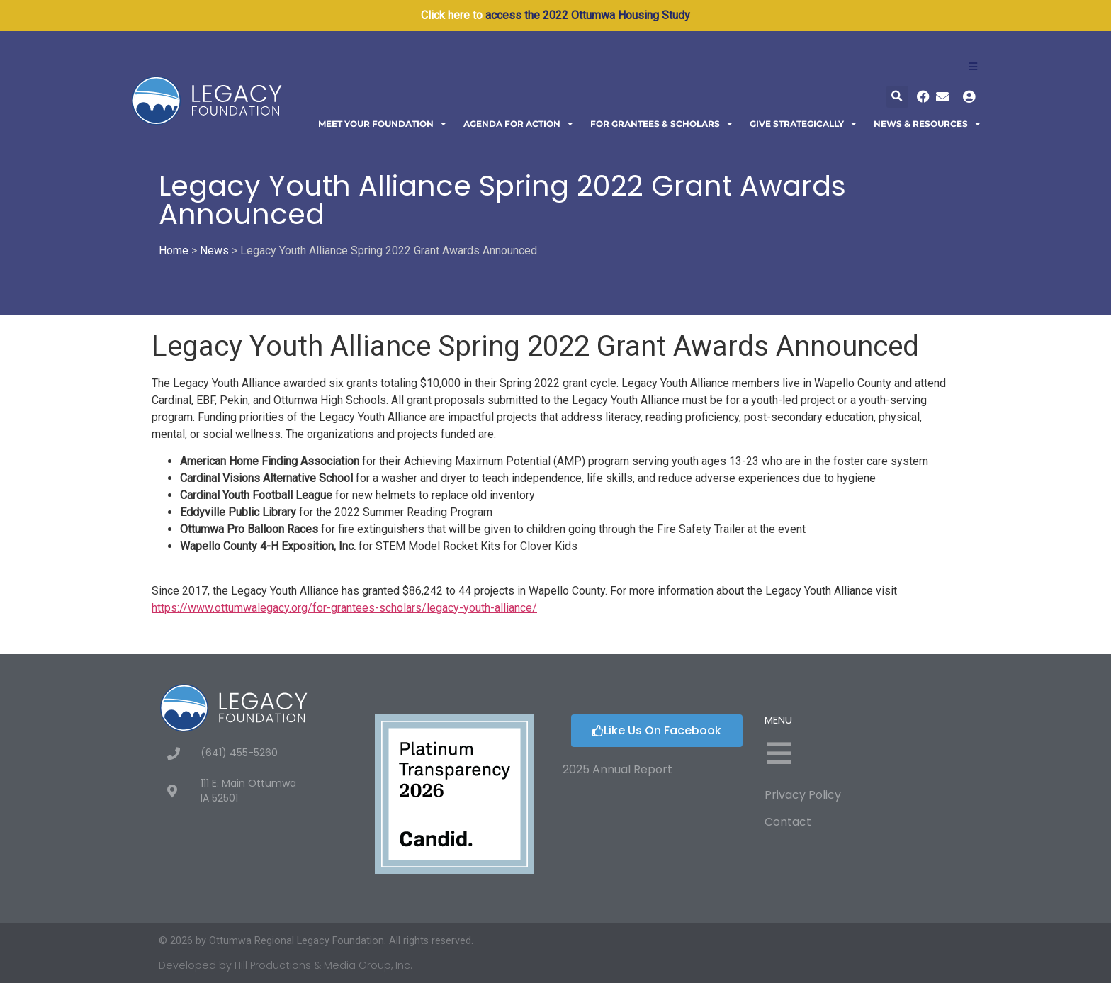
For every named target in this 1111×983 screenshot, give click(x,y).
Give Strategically (803, 124)
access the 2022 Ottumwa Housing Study (587, 15)
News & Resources (927, 124)
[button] (897, 97)
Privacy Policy (803, 795)
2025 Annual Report (617, 769)
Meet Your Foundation (382, 124)
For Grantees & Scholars (661, 124)
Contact (788, 822)
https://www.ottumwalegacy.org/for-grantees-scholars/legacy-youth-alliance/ (344, 607)
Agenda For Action (518, 124)
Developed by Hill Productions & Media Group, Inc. (285, 965)
